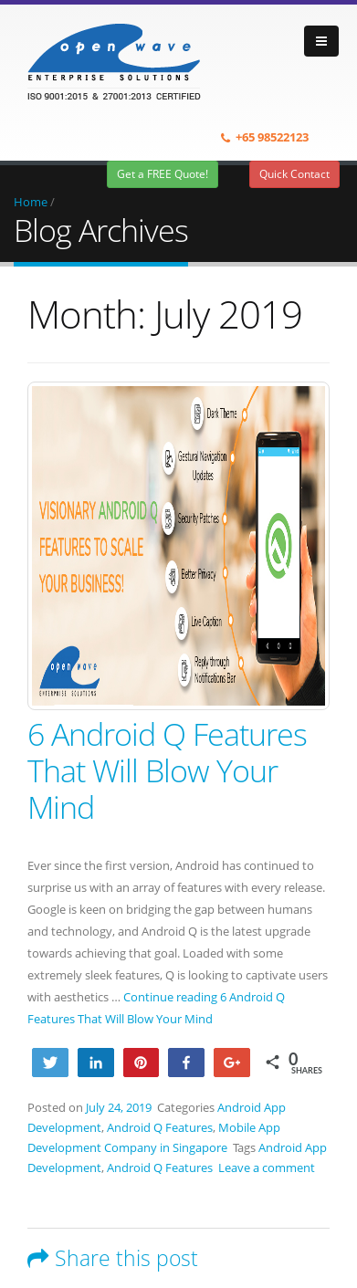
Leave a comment (266, 1167)
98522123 (283, 137)
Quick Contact (294, 174)
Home (30, 202)
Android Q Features (160, 1127)
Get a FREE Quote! (162, 174)
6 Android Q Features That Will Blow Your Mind (167, 770)
